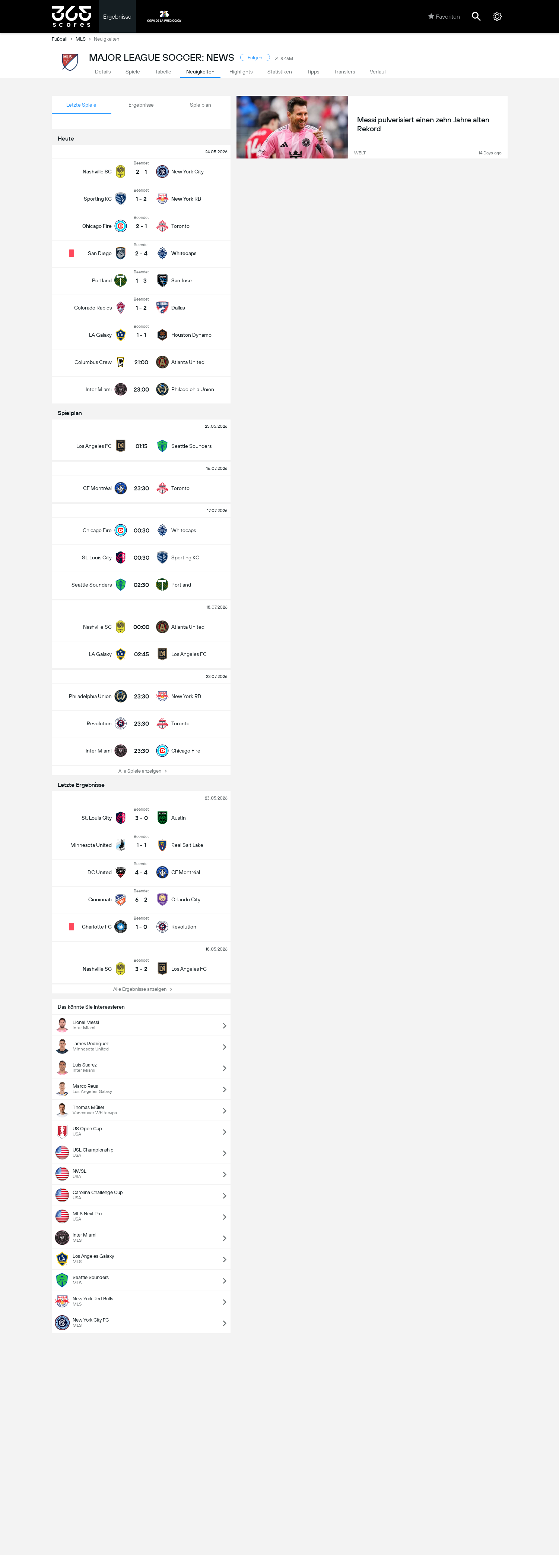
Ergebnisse (117, 16)
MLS (85, 39)
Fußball (64, 39)
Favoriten (444, 16)
